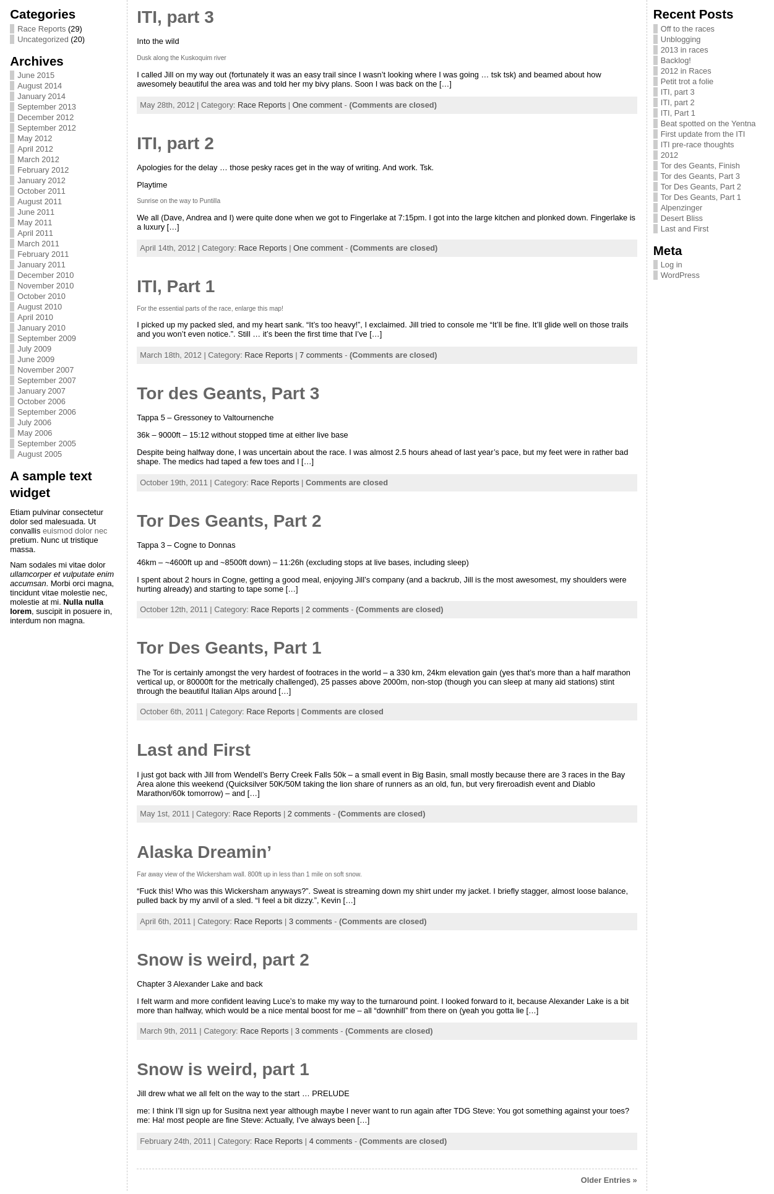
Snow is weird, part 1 (223, 1069)
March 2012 (38, 159)
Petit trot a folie (687, 81)
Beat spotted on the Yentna (708, 123)
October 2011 (41, 191)
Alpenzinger (682, 207)
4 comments (331, 1141)
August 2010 (39, 306)
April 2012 (35, 149)
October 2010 (41, 296)
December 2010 (45, 275)
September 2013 (46, 106)
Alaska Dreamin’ (204, 852)
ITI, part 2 (175, 143)
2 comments (327, 609)
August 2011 (39, 201)
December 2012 (45, 117)
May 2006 (34, 433)
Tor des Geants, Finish (700, 165)
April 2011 (35, 233)
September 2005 (46, 443)
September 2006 (46, 412)
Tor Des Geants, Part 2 (229, 520)
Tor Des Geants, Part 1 (229, 647)
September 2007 (46, 380)
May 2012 (34, 138)
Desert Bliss (682, 218)
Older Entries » (609, 1180)
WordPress (680, 275)
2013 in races (684, 49)
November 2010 (45, 285)
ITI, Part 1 (176, 286)
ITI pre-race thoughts (697, 144)
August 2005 (39, 454)
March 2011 (38, 243)
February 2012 (43, 170)
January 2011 (41, 264)
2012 (669, 155)
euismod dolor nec (75, 530)
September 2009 (46, 338)
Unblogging (681, 39)
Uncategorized (43, 39)
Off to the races (688, 28)
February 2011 (43, 254)
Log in (671, 264)
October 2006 (41, 401)
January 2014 (41, 96)
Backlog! (676, 60)
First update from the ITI (703, 134)
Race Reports (41, 28)
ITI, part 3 (175, 17)
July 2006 (34, 422)
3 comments (310, 921)
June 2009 (35, 359)
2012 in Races (686, 71)
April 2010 (35, 317)
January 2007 (41, 391)
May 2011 (34, 222)
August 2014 (39, 85)
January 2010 (41, 327)
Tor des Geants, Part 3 (228, 393)
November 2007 (45, 369)
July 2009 (34, 348)
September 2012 (46, 127)
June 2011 (35, 212)
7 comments (321, 355)
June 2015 (35, 75)
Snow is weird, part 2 (223, 959)
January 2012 (41, 180)
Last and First (194, 749)
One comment (317, 105)
